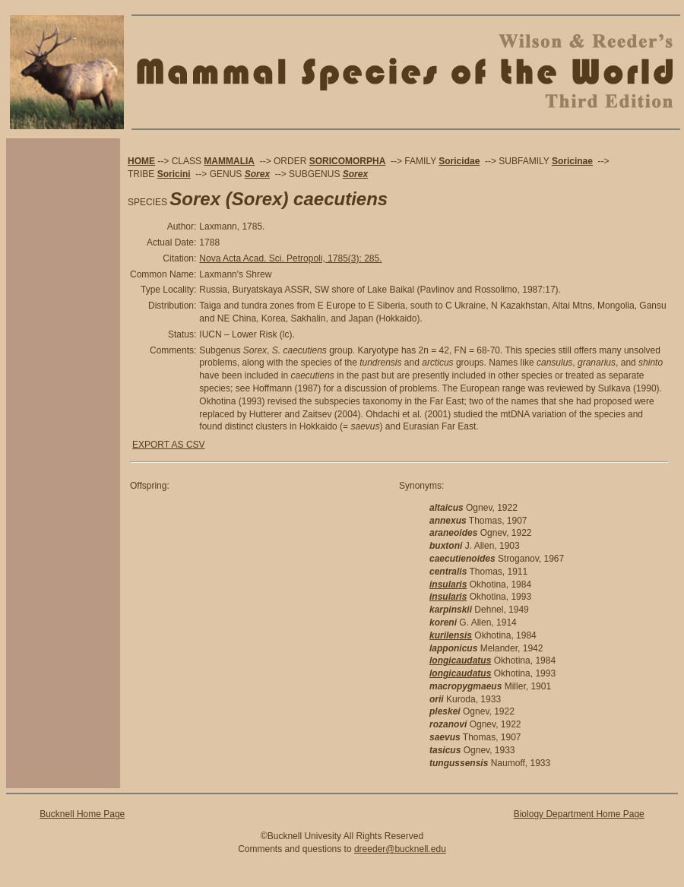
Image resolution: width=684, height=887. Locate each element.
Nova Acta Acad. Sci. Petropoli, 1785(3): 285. (290, 258)
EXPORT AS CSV (168, 444)
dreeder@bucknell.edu (400, 849)
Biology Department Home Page (579, 814)
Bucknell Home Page (82, 814)
